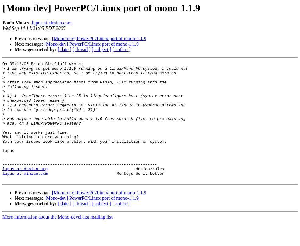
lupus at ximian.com (52, 22)
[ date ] (64, 49)
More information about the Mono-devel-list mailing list (57, 240)
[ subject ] (101, 49)
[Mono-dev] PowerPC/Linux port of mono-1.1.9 (99, 38)
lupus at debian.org (25, 190)
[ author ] (121, 49)
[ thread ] (82, 49)
